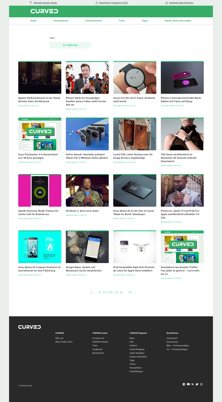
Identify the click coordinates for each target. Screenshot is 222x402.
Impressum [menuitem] (172, 338)
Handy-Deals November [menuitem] (178, 20)
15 (116, 292)
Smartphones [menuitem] (61, 20)
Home (52, 38)
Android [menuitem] (133, 345)
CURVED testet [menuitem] (99, 333)
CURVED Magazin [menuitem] (138, 333)
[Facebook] (184, 384)
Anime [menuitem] (133, 364)
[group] (43, 3)
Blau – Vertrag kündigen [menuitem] (178, 345)
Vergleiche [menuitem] (97, 349)
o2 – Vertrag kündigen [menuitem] (177, 349)
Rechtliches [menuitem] (172, 333)
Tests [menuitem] (122, 20)
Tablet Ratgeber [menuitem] (137, 353)
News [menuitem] (34, 20)
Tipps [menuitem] (145, 20)
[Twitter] (197, 384)
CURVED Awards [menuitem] (100, 342)
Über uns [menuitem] (59, 338)
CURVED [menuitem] (59, 333)
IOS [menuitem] (131, 342)
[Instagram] (201, 384)
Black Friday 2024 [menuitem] (63, 342)
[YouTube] (188, 384)
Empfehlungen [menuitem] (136, 371)
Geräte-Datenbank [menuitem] (138, 357)
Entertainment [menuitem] (93, 20)
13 (104, 292)
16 (121, 292)
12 (100, 292)
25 (130, 292)
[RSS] (193, 384)
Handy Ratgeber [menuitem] (137, 349)
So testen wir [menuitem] (98, 338)
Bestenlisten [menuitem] (98, 353)
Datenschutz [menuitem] (172, 342)
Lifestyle (70, 45)
